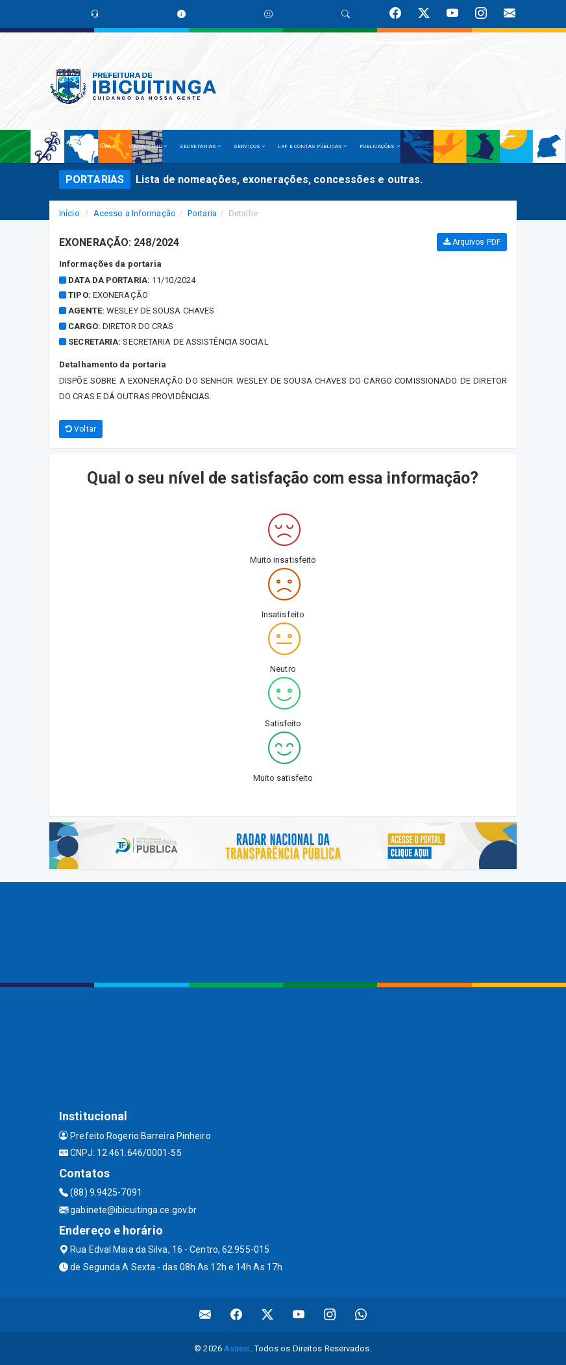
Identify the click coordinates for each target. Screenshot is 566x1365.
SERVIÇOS (249, 146)
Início (69, 213)
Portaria (202, 213)
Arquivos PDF (471, 242)
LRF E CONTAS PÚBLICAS (312, 146)
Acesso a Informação (134, 213)
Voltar (81, 429)
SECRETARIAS (200, 146)
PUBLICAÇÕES (379, 146)
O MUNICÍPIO (148, 146)
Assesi (237, 1348)
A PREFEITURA (95, 146)
